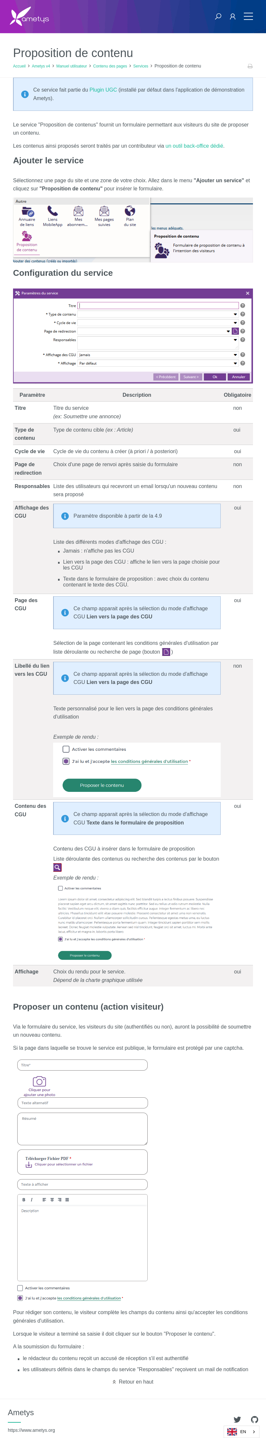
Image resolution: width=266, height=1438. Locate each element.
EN (236, 1432)
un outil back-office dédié (194, 146)
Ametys (31, 1420)
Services (140, 66)
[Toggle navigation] (248, 16)
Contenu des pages (110, 66)
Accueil (19, 66)
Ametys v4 (41, 66)
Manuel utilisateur (71, 66)
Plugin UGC (103, 90)
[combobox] (241, 1432)
